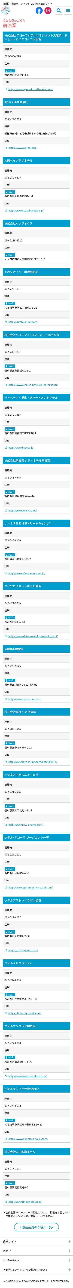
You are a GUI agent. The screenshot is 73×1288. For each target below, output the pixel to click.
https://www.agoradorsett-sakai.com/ (30, 89)
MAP (10, 70)
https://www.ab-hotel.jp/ (22, 147)
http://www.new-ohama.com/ (25, 824)
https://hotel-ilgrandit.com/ (24, 1013)
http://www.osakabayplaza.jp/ (26, 210)
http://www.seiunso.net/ (22, 510)
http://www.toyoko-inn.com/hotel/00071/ (32, 761)
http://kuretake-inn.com (22, 322)
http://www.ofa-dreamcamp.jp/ (26, 573)
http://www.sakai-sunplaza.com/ (27, 1076)
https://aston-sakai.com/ (23, 950)
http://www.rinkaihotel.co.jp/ (25, 1201)
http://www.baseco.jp (20, 447)
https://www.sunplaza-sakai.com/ (28, 1138)
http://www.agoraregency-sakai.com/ (30, 887)
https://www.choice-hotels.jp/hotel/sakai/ (33, 385)
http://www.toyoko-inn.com (24, 699)
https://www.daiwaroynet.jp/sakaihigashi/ (33, 636)
